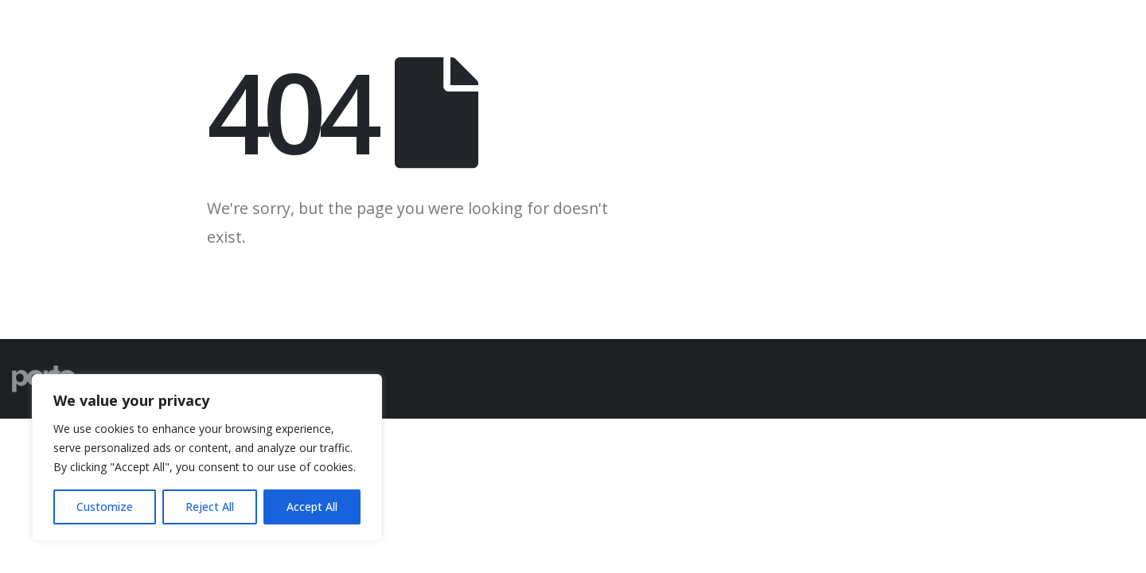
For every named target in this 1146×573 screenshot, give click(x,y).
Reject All (209, 506)
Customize (104, 506)
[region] (207, 457)
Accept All (311, 506)
